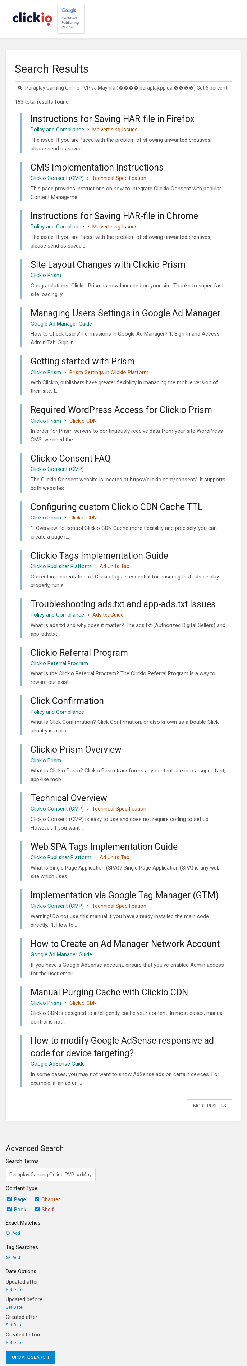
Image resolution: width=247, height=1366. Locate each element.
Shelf (44, 1209)
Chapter (47, 1199)
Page (16, 1199)
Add (13, 1233)
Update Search (30, 1357)
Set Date (14, 1289)
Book (16, 1209)
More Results (209, 1105)
